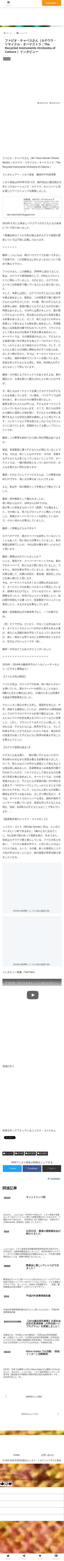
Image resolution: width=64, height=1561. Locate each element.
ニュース (8, 1153)
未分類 (19, 1153)
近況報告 (42, 1153)
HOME (16, 1455)
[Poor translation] (8, 1484)
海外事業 (30, 1153)
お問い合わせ (47, 1455)
